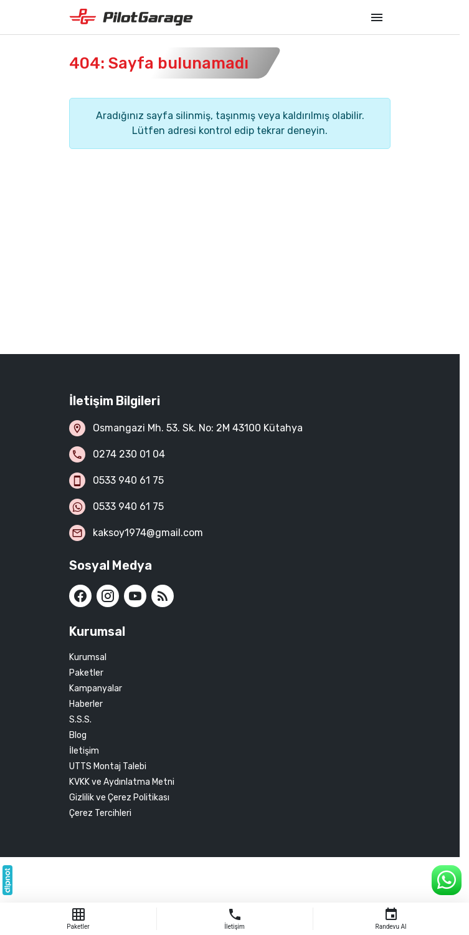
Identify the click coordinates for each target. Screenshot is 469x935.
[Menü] (377, 17)
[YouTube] (135, 596)
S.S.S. (80, 719)
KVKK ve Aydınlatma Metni (121, 782)
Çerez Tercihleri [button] (100, 813)
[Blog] (162, 596)
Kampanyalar (95, 688)
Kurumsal (88, 657)
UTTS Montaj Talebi (107, 766)
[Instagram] (108, 596)
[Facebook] (80, 596)
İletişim (84, 751)
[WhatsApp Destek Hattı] (447, 880)
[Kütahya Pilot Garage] (213, 17)
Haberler (86, 704)
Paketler (86, 673)
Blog (78, 735)
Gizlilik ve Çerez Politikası (119, 797)
